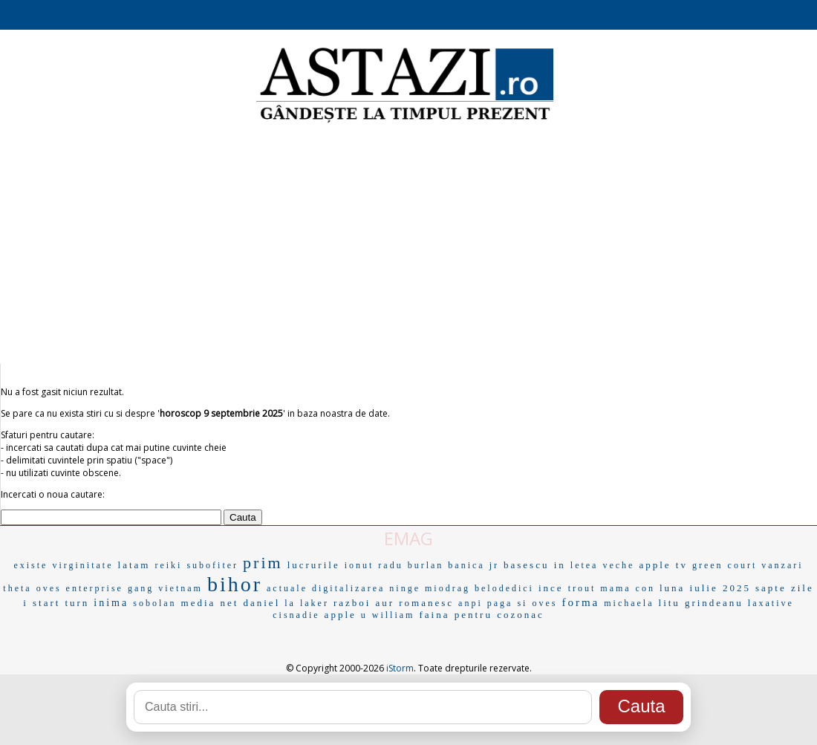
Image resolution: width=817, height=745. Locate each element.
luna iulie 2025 (705, 587)
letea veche (602, 565)
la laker (306, 603)
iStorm (400, 668)
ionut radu (374, 565)
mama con (627, 588)
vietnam (180, 588)
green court (724, 565)
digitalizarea (348, 588)
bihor (234, 584)
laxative (771, 603)
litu (669, 602)
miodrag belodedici (479, 588)
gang (141, 588)
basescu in (535, 564)
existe (30, 565)
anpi (470, 603)
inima (111, 602)
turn (77, 602)
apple (341, 614)
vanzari (782, 565)
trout (582, 588)
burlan (426, 565)
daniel (261, 602)
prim (263, 562)
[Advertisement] (408, 245)
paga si (507, 603)
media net (210, 602)
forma (580, 602)
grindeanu (714, 602)
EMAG (408, 538)
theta (17, 588)
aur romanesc (414, 602)
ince (551, 587)
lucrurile (313, 564)
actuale (287, 588)
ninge (404, 588)
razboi (352, 602)
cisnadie (296, 615)
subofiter (212, 565)
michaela (629, 603)
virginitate (82, 565)
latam (134, 564)
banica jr (473, 565)
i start (41, 602)
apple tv (663, 564)
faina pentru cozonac (481, 614)
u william (388, 615)
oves (544, 603)
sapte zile (784, 587)
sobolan (154, 603)
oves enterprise (79, 588)
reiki (168, 565)
